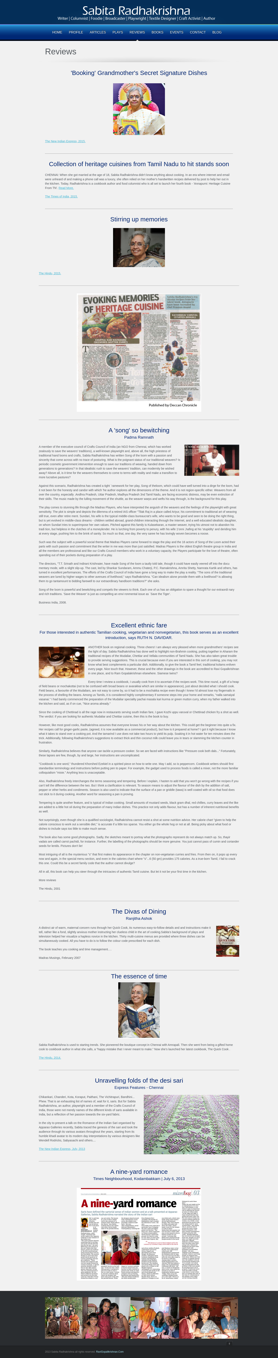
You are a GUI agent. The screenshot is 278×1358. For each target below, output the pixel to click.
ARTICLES (98, 32)
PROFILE (76, 32)
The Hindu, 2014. (50, 1057)
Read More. (66, 188)
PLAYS (117, 32)
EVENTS (176, 32)
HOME (57, 32)
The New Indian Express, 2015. (65, 141)
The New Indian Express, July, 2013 (62, 1149)
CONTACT (198, 32)
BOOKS (157, 32)
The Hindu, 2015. (50, 273)
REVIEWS (137, 32)
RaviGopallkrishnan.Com (110, 1351)
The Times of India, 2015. (61, 196)
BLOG (217, 32)
